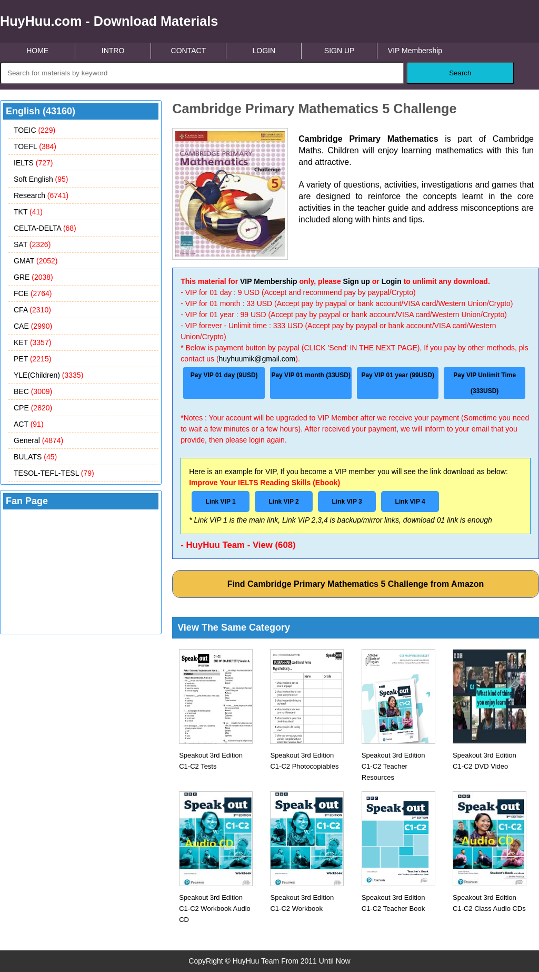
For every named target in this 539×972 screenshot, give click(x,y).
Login (392, 281)
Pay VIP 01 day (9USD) (224, 375)
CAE (33, 326)
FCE (33, 293)
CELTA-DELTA (45, 228)
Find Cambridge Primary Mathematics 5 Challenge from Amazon (355, 584)
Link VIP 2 (284, 501)
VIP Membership (415, 50)
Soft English (41, 179)
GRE (33, 277)
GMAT (36, 261)
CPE (33, 408)
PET (32, 359)
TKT (28, 212)
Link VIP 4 (410, 501)
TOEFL (35, 146)
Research (41, 195)
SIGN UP (339, 50)
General (38, 440)
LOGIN (263, 50)
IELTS (33, 163)
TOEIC (34, 130)
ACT (29, 424)
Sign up (356, 281)
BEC (33, 391)
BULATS (35, 457)
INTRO (113, 50)
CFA (32, 310)
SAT (32, 244)
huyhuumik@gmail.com (257, 359)
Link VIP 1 (221, 501)
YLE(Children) (48, 375)
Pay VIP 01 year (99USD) (397, 375)
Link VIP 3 (347, 501)
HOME (37, 50)
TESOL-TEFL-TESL (54, 473)
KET (32, 342)
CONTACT (188, 50)
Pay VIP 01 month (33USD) (311, 375)
